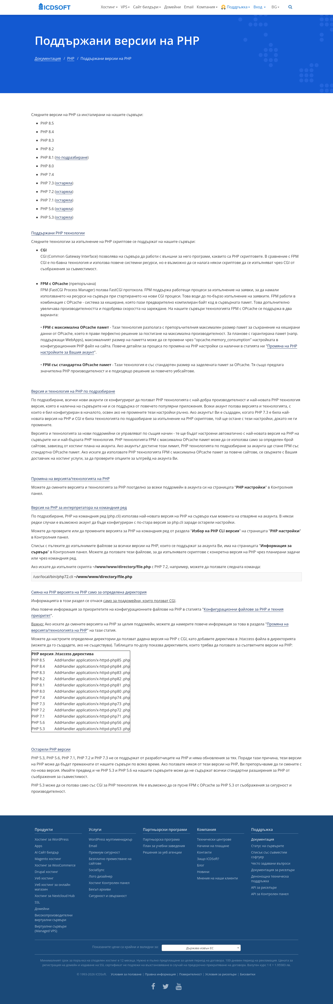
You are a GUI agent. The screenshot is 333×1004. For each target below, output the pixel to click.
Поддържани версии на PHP (117, 40)
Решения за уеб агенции (162, 852)
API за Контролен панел (270, 894)
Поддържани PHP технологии (58, 233)
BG (275, 6)
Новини (203, 871)
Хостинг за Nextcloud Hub (55, 896)
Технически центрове (214, 839)
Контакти (204, 852)
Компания (207, 6)
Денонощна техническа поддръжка (270, 878)
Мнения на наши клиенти (217, 878)
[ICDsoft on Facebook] (153, 986)
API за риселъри (264, 887)
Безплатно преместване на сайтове (110, 861)
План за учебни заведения (164, 846)
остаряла (64, 183)
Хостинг (109, 6)
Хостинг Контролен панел (109, 883)
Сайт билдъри (147, 6)
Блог (200, 865)
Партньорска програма (161, 839)
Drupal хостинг (46, 871)
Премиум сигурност (104, 852)
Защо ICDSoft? (208, 859)
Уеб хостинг (44, 878)
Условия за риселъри (221, 974)
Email (189, 6)
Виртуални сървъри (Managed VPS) (50, 928)
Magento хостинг (48, 859)
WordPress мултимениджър (110, 839)
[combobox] (201, 948)
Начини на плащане (213, 846)
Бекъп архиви (100, 889)
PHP (70, 58)
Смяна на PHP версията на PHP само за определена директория (89, 592)
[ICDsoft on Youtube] (179, 986)
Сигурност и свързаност (108, 896)
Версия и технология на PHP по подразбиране (73, 391)
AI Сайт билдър (47, 852)
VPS (125, 6)
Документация (48, 58)
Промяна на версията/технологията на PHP (70, 478)
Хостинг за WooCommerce (55, 865)
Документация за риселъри (273, 870)
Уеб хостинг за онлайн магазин (52, 886)
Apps (38, 846)
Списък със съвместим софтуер (269, 854)
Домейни (172, 6)
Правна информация (160, 974)
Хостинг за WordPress (51, 839)
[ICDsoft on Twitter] (165, 986)
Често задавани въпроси (270, 863)
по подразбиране (71, 157)
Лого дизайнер (100, 876)
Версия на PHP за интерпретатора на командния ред (79, 507)
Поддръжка (235, 7)
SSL (37, 902)
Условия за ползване (126, 974)
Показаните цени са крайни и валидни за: (125, 947)
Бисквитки (247, 974)
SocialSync (97, 870)
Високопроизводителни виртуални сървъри (54, 917)
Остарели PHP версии (51, 749)
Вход (259, 6)
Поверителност (190, 974)
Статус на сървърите (267, 846)
